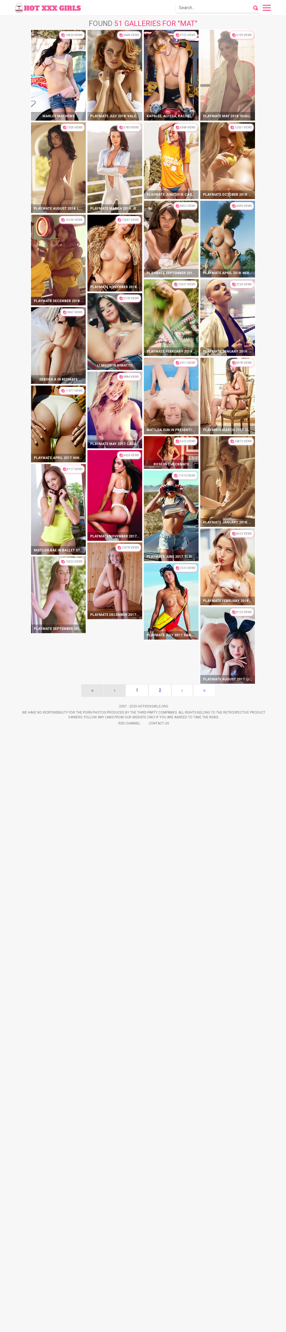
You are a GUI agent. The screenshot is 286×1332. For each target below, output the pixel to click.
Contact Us (159, 1324)
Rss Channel (129, 1324)
